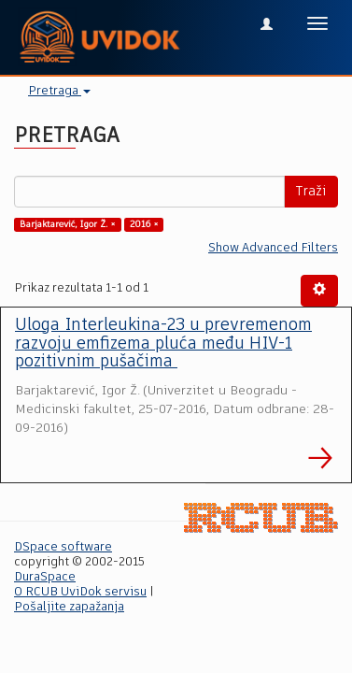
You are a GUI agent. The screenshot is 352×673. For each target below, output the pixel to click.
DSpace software (63, 547)
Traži (311, 191)
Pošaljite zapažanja (69, 607)
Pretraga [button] (59, 91)
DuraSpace (45, 577)
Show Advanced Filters (273, 248)
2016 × (144, 224)
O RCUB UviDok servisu (80, 592)
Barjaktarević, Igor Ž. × (68, 224)
